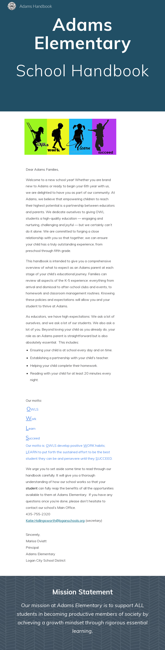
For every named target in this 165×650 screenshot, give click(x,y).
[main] (82, 55)
